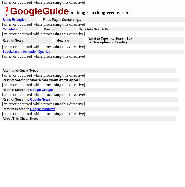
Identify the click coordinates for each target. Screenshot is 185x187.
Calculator (10, 29)
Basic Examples (14, 20)
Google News (40, 99)
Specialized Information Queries (26, 52)
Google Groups (41, 90)
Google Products (42, 109)
